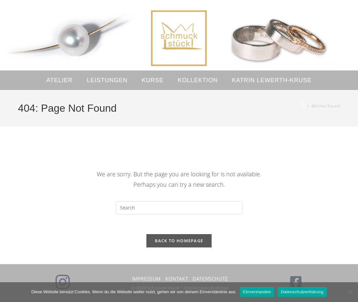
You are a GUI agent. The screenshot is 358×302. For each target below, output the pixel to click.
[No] (350, 292)
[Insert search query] (179, 207)
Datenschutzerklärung (302, 291)
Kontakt (176, 278)
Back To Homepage (179, 241)
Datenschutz (210, 278)
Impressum (146, 278)
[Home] (303, 106)
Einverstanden (257, 291)
